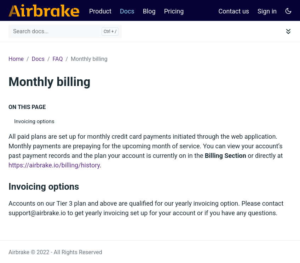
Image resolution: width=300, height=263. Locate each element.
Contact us (234, 11)
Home (16, 59)
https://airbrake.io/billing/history (54, 165)
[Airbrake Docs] (43, 10)
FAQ (58, 59)
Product (100, 11)
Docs (127, 11)
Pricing (174, 11)
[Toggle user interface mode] (288, 10)
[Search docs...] (65, 31)
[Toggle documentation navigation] (288, 32)
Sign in (267, 11)
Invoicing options (34, 121)
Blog (149, 11)
